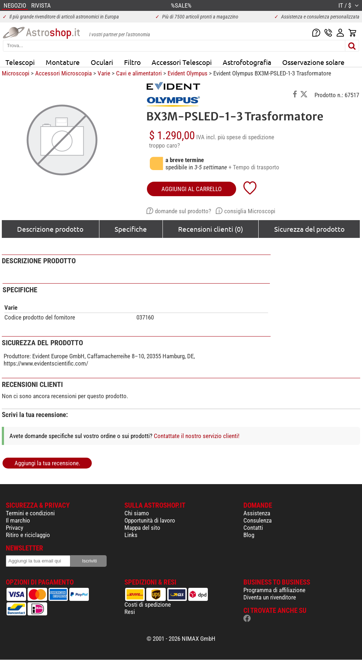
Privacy (14, 527)
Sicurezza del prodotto (309, 228)
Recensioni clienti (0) (210, 228)
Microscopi (15, 73)
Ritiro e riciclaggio (28, 535)
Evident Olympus (187, 73)
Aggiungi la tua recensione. (47, 463)
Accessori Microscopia (63, 73)
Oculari (102, 62)
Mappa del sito (142, 527)
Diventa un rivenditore (269, 597)
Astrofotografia (247, 62)
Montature (63, 62)
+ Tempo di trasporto (254, 167)
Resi (129, 611)
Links (130, 535)
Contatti (253, 527)
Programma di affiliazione (274, 590)
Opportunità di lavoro (149, 520)
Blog (248, 535)
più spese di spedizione (246, 137)
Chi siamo (136, 513)
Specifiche (131, 228)
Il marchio (18, 520)
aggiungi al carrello (191, 189)
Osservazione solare (313, 62)
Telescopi (20, 62)
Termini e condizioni (30, 513)
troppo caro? (164, 145)
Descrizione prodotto (50, 228)
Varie (104, 73)
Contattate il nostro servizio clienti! (196, 436)
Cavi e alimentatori (139, 73)
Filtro (132, 62)
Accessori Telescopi (182, 62)
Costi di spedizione (147, 604)
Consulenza (257, 520)
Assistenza (256, 513)
